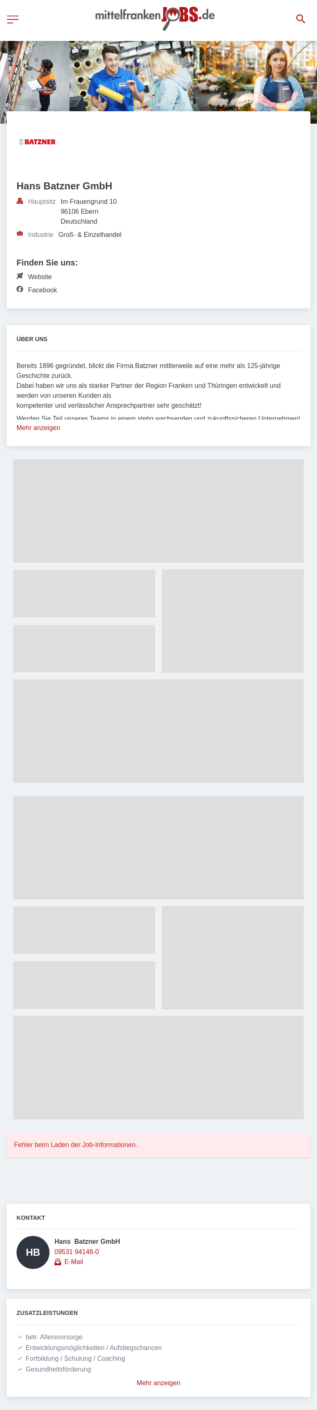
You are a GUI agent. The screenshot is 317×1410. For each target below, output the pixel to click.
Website (40, 276)
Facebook (42, 290)
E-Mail (73, 1261)
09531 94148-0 (76, 1251)
